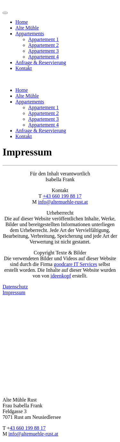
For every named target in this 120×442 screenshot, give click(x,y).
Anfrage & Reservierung (40, 62)
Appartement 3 (43, 51)
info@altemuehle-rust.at (63, 202)
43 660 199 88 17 (28, 428)
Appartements (29, 33)
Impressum (14, 292)
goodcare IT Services (75, 264)
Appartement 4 (43, 56)
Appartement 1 (43, 39)
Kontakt (23, 68)
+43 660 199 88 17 (62, 196)
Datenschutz (15, 286)
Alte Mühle (27, 28)
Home (21, 22)
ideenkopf (61, 275)
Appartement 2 (43, 45)
